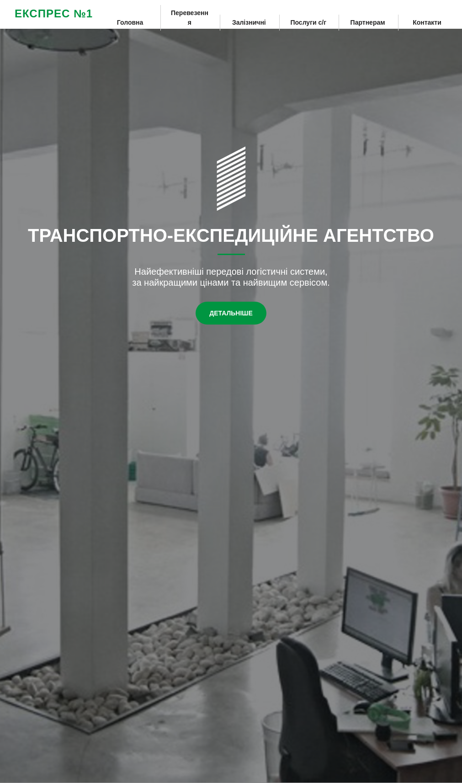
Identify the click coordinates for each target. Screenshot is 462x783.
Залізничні (249, 22)
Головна (130, 22)
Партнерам (367, 22)
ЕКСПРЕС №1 (54, 13)
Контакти (427, 22)
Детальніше (231, 313)
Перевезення (189, 17)
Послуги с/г (308, 22)
